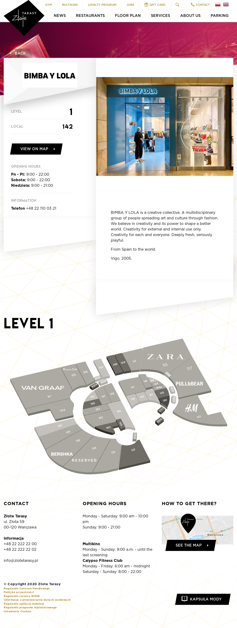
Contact (200, 4)
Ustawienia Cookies (18, 611)
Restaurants (90, 15)
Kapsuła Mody (206, 599)
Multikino (70, 4)
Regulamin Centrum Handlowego (27, 588)
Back (17, 53)
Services (160, 15)
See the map (189, 545)
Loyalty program (102, 4)
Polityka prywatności (19, 592)
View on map (34, 149)
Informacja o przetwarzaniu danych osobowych (37, 599)
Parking (220, 15)
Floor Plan (128, 15)
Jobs (130, 4)
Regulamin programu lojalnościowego (30, 607)
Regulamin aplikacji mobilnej (24, 603)
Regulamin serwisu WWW (22, 596)
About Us (190, 15)
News (60, 15)
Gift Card (154, 4)
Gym (48, 4)
